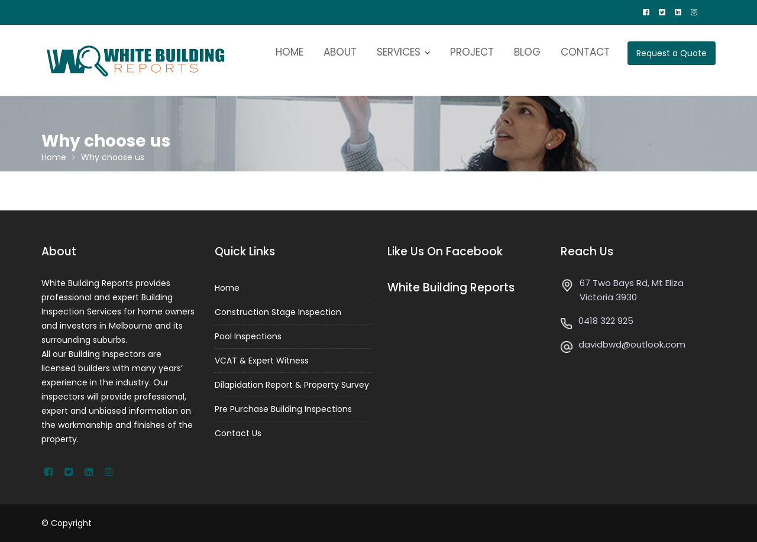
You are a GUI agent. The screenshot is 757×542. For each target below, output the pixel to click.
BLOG (527, 52)
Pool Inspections (248, 336)
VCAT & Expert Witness (262, 360)
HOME (289, 52)
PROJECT (472, 52)
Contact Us (238, 433)
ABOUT (340, 52)
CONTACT (585, 52)
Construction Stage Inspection (278, 312)
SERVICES (398, 52)
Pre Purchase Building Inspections (283, 409)
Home (227, 288)
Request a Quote (671, 53)
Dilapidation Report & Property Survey (292, 385)
